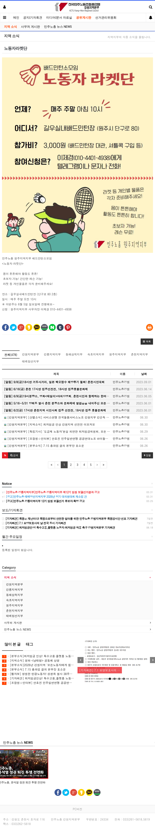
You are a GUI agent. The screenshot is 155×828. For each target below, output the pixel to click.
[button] (147, 342)
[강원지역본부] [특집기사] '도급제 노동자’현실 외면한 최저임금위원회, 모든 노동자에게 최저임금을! (57, 431)
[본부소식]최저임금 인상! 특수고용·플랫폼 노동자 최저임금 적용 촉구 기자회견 (38, 656)
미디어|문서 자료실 (59, 17)
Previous (81, 660)
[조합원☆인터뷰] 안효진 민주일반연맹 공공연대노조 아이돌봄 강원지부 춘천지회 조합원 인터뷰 (38, 683)
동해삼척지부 (74, 354)
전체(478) (10, 355)
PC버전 (77, 809)
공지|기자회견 (32, 17)
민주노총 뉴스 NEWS (58, 26)
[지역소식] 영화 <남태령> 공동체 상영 (31, 660)
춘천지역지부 (139, 354)
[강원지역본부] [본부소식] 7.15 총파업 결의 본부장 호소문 (44, 446)
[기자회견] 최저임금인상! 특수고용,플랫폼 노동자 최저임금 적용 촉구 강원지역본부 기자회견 (38, 678)
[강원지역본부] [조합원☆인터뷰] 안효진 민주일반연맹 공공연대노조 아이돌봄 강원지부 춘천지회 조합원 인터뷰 (57, 439)
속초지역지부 (95, 354)
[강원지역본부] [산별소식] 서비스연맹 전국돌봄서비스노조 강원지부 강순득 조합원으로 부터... (57, 417)
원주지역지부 (117, 354)
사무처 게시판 (30, 26)
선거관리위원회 (105, 17)
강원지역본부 (30, 354)
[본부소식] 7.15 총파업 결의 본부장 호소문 (34, 669)
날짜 (144, 374)
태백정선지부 (30, 361)
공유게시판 (83, 17)
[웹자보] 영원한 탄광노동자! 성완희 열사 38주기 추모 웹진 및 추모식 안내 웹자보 (38, 674)
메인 (16, 17)
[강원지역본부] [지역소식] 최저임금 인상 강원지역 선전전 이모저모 (49, 424)
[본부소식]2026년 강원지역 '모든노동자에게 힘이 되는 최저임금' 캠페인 (38, 665)
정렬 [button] (147, 455)
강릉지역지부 (52, 354)
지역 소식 (10, 26)
